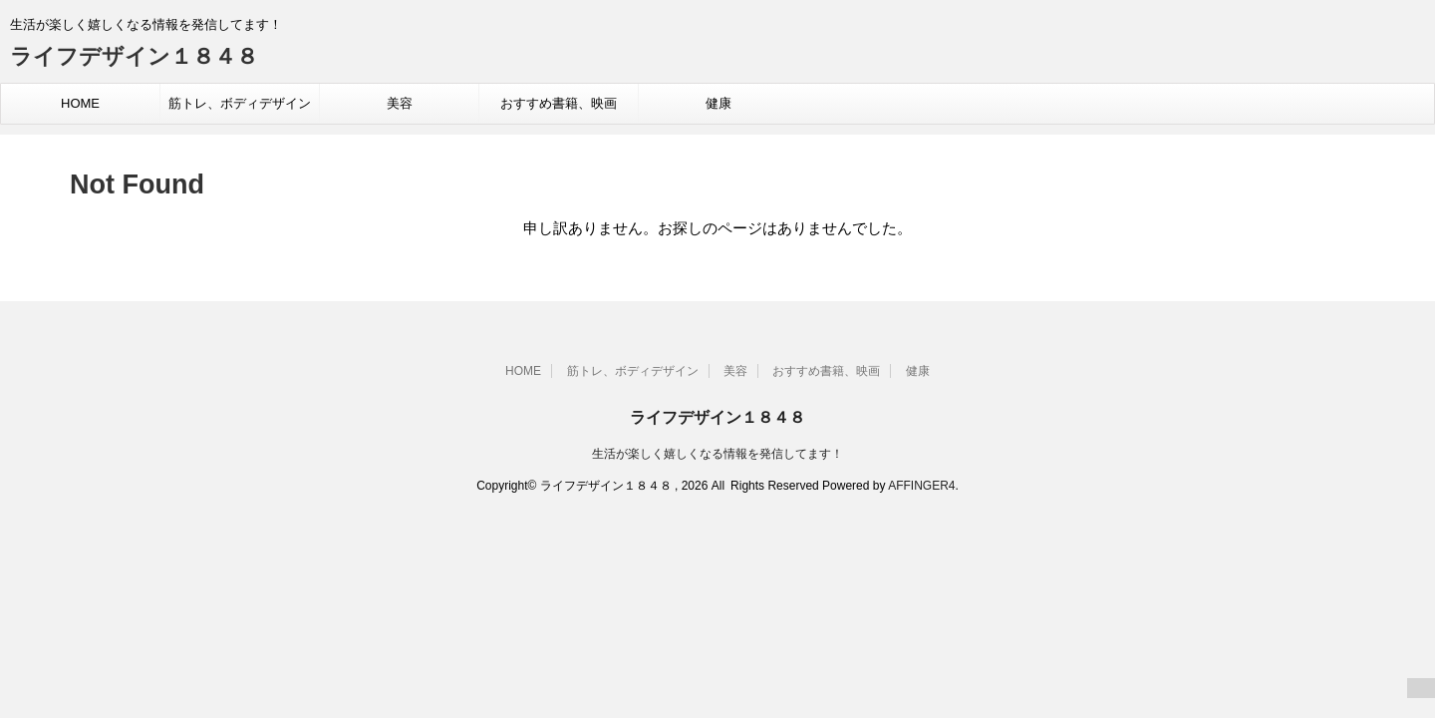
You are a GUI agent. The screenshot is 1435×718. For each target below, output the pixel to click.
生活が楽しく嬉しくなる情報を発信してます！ (717, 454)
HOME (80, 103)
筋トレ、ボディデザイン (239, 103)
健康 (718, 103)
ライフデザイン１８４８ (134, 56)
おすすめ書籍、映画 (558, 103)
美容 (400, 103)
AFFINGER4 (921, 486)
